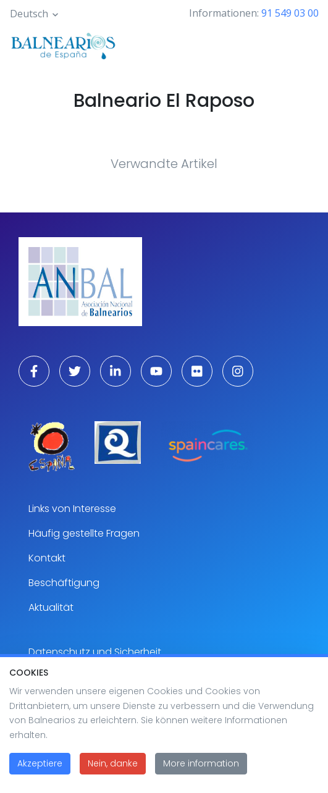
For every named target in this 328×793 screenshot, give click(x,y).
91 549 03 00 (290, 13)
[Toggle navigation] (302, 44)
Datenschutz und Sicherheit (94, 652)
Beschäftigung (63, 583)
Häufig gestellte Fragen (84, 533)
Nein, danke (113, 774)
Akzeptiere (39, 774)
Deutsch (29, 13)
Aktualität (51, 607)
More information (201, 774)
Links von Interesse (72, 508)
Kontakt (46, 558)
